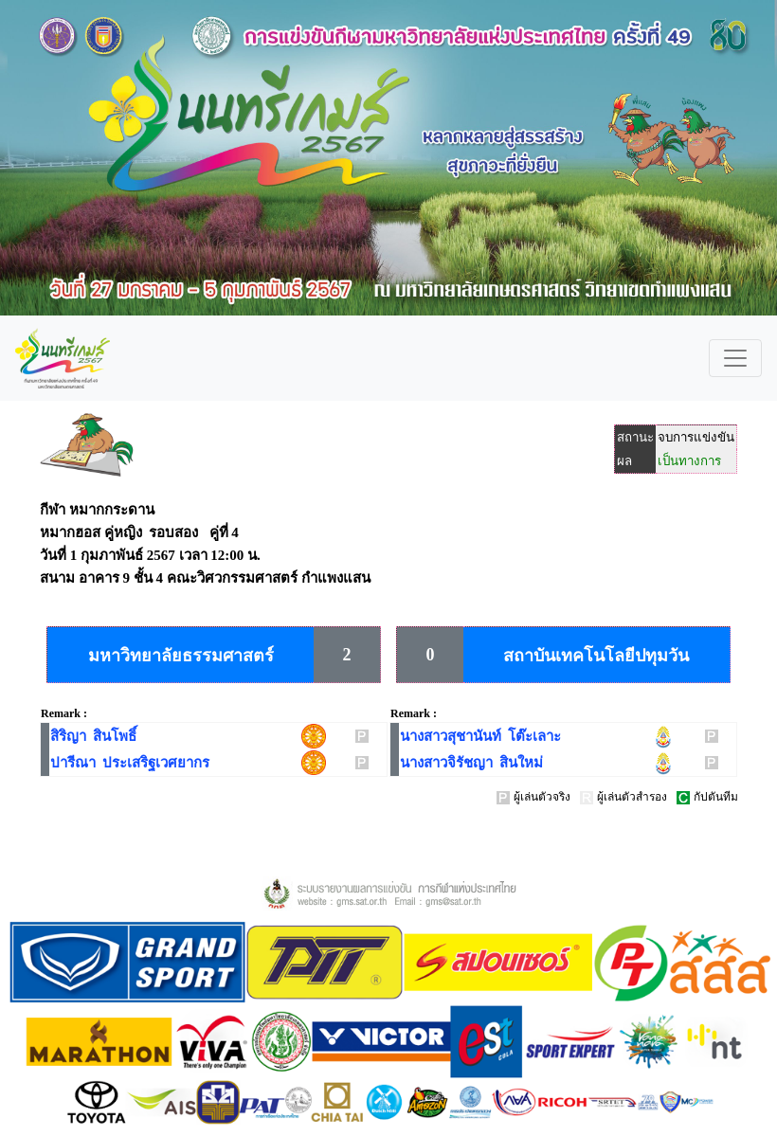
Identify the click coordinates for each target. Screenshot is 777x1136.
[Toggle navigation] (735, 358)
